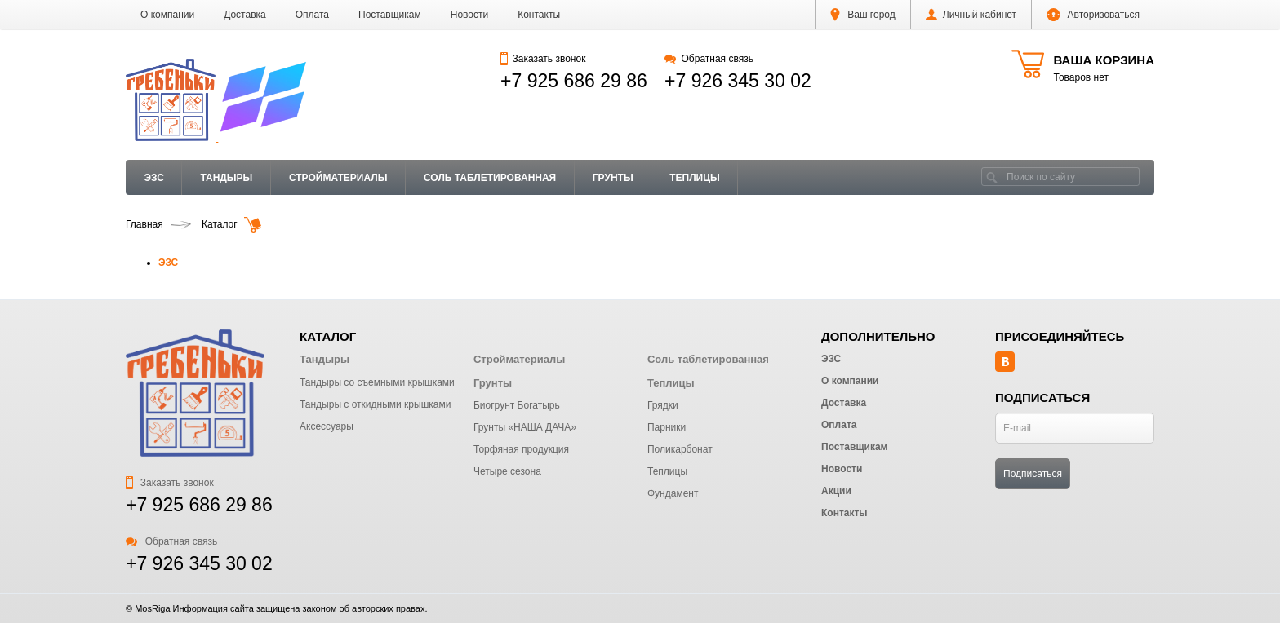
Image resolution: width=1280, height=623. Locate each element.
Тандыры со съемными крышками (377, 382)
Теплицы (694, 177)
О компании (167, 14)
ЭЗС (154, 177)
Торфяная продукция (521, 449)
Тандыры (226, 177)
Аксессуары (326, 426)
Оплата (312, 14)
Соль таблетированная (490, 177)
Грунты (613, 177)
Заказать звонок (542, 58)
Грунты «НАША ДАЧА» (524, 427)
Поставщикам (389, 14)
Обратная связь (708, 58)
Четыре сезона (507, 471)
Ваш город (863, 14)
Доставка (245, 14)
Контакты (539, 14)
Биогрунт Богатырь (516, 405)
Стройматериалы (338, 177)
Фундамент (672, 493)
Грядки (662, 405)
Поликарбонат (680, 449)
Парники (666, 427)
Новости (469, 14)
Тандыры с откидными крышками (375, 404)
